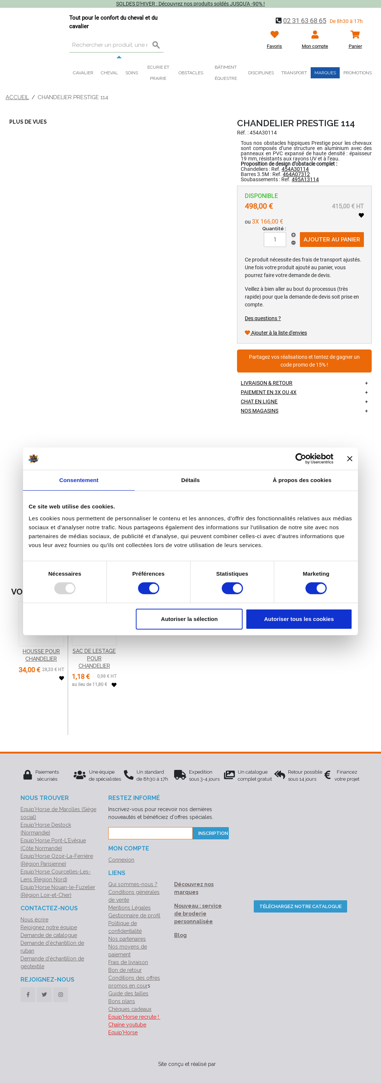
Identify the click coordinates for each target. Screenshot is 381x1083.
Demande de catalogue (48, 935)
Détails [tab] (190, 480)
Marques (325, 72)
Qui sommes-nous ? (132, 884)
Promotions (357, 72)
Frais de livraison (128, 962)
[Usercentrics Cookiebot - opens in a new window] (300, 458)
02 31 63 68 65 (304, 21)
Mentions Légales (129, 908)
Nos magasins (259, 411)
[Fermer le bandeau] (349, 458)
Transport (294, 72)
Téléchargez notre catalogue (300, 906)
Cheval (109, 72)
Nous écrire (34, 920)
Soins (131, 72)
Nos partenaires (127, 939)
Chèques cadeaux (129, 1009)
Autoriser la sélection (189, 619)
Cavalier (83, 72)
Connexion (121, 860)
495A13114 (305, 179)
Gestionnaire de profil (134, 915)
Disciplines (261, 72)
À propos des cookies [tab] (302, 480)
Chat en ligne (259, 401)
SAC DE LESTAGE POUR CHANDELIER (94, 658)
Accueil (17, 97)
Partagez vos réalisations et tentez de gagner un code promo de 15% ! (304, 361)
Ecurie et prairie (158, 73)
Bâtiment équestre (226, 73)
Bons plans (121, 1001)
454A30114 (295, 169)
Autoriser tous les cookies (299, 619)
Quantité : (274, 228)
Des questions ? (263, 318)
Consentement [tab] (78, 480)
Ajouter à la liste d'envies (276, 333)
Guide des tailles (128, 993)
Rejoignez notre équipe (48, 927)
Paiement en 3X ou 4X (269, 392)
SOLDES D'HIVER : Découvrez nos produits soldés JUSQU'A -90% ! (190, 4)
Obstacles (191, 72)
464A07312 (296, 174)
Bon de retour (125, 970)
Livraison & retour (266, 383)
